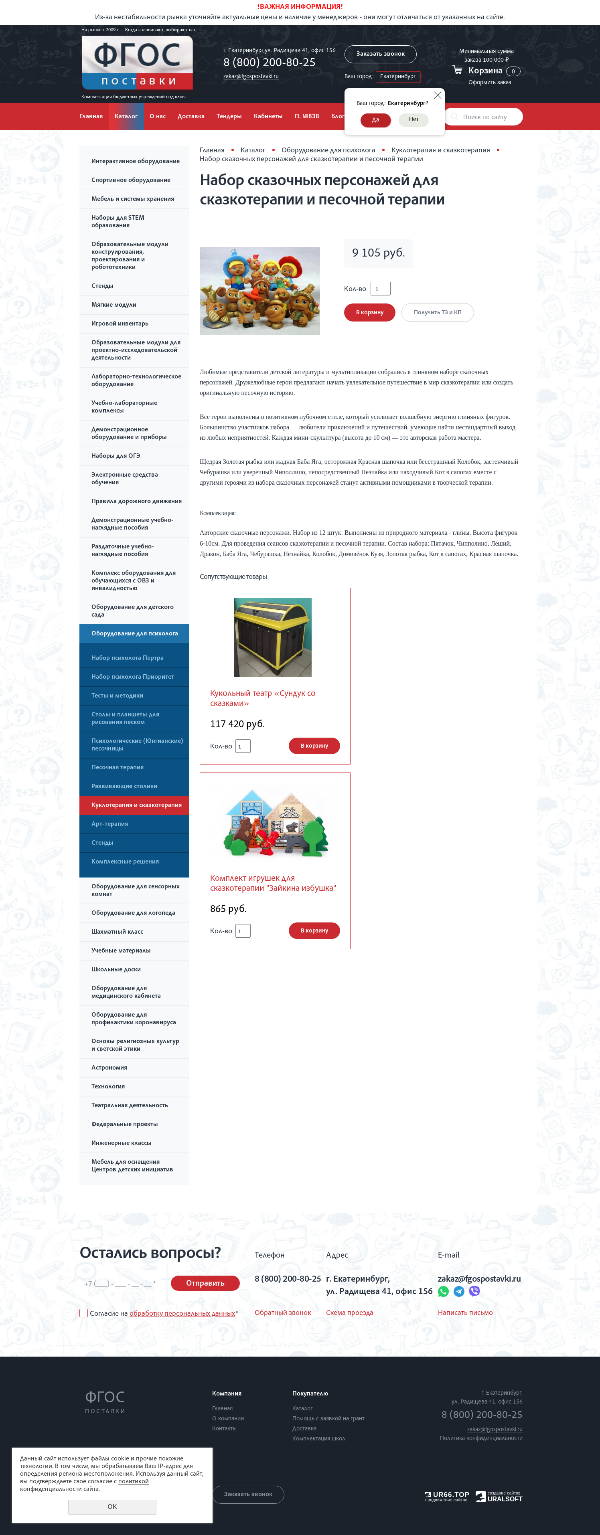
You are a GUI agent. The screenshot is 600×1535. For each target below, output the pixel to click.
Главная (91, 117)
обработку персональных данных (182, 1314)
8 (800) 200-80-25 (269, 64)
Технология (108, 1087)
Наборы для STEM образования (117, 222)
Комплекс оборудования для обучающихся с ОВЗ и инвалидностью (133, 581)
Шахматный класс (117, 932)
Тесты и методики (117, 696)
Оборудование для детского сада (132, 612)
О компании (228, 1419)
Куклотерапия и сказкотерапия (136, 806)
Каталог (126, 117)
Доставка (191, 117)
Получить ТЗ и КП (438, 313)
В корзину (369, 313)
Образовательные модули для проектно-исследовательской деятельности (135, 351)
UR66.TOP (447, 1495)
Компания (226, 1394)
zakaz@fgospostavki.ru (251, 77)
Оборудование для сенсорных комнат (135, 891)
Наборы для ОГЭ (115, 456)
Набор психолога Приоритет (132, 677)
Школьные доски (116, 970)
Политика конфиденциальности (481, 1439)
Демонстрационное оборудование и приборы (129, 434)
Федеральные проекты (124, 1125)
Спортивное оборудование (130, 181)
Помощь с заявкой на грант (328, 1419)
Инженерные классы (121, 1144)
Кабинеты (268, 117)
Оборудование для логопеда (133, 913)
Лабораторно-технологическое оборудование (136, 381)
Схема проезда (349, 1313)
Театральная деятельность (129, 1106)
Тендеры (229, 117)
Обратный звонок (283, 1313)
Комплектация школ (318, 1439)
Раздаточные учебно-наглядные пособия (122, 551)
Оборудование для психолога (134, 634)
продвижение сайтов (446, 1500)
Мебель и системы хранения (132, 199)
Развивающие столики (124, 787)
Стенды (102, 286)
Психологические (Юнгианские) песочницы (137, 745)
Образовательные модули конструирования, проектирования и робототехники (129, 256)
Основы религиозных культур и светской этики (135, 1046)
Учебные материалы (121, 951)
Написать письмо (465, 1313)
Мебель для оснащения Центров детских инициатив (132, 1166)
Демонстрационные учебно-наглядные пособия (132, 525)
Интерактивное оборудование (135, 162)
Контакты (224, 1429)
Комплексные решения (125, 862)
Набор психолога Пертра (127, 658)
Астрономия (109, 1068)
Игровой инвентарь (119, 324)
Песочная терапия (117, 768)
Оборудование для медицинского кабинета (126, 993)
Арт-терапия (109, 824)
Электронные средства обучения (124, 479)
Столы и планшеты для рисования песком (125, 719)
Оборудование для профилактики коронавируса (133, 1019)
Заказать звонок (381, 54)
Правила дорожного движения (136, 502)
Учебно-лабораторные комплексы (124, 407)
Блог (338, 117)
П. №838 (307, 117)
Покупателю (310, 1394)
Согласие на (164, 1314)
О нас (158, 117)
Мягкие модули (113, 305)
